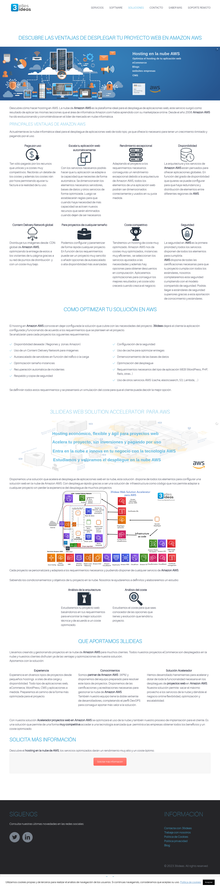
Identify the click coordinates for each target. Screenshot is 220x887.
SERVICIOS (97, 7)
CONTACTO (156, 7)
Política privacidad (176, 841)
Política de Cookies (176, 836)
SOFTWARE (116, 7)
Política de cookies (190, 882)
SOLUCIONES (136, 7)
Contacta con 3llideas (178, 828)
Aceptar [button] (209, 882)
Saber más (175, 7)
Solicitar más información (110, 761)
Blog (167, 845)
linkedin (27, 837)
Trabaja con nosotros (177, 832)
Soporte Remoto (199, 7)
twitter (14, 837)
